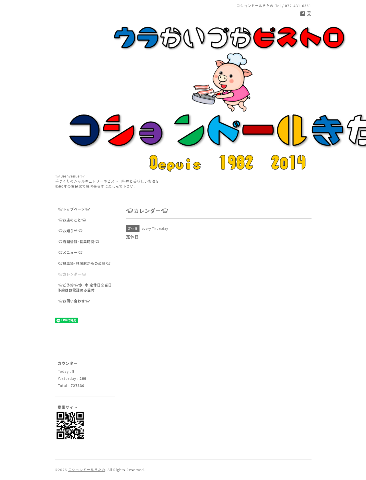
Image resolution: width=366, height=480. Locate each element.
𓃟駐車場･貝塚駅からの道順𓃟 (84, 263)
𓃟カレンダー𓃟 (72, 274)
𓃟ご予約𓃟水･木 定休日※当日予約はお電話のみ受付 (85, 288)
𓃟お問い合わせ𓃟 (74, 301)
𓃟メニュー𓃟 (70, 252)
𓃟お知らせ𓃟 (70, 230)
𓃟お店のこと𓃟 (72, 220)
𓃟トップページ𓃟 (74, 209)
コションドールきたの (86, 469)
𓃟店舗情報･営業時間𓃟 (79, 241)
